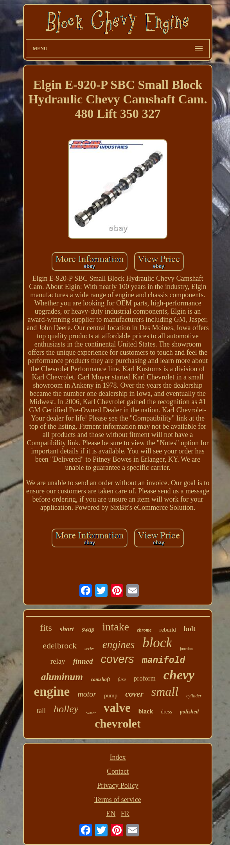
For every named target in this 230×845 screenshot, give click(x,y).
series (89, 648)
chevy (179, 675)
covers (117, 659)
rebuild (167, 630)
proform (145, 678)
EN (110, 814)
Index (118, 757)
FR (125, 814)
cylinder (193, 696)
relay (57, 661)
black (145, 711)
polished (189, 712)
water (90, 712)
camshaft (100, 679)
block (157, 642)
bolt (190, 629)
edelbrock (60, 645)
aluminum (62, 677)
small (164, 691)
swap (88, 629)
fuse (122, 679)
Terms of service (117, 799)
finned (83, 661)
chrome (144, 630)
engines (118, 644)
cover (134, 694)
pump (110, 695)
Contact (118, 771)
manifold (163, 660)
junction (186, 648)
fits (46, 628)
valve (117, 708)
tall (41, 711)
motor (86, 694)
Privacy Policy (117, 785)
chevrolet (118, 723)
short (67, 629)
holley (66, 709)
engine (52, 691)
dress (166, 712)
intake (115, 627)
